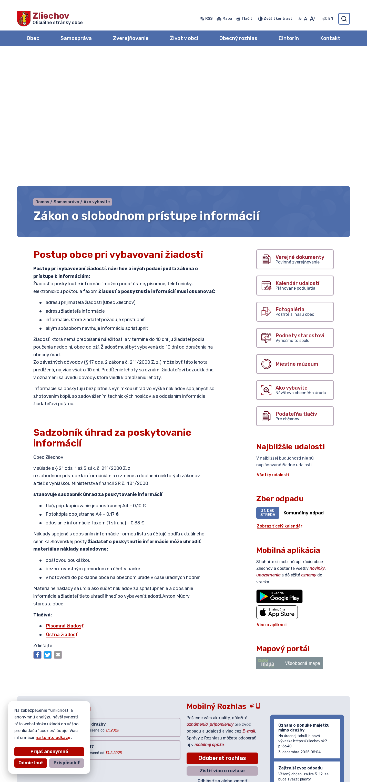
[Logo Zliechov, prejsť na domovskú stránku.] (50, 18)
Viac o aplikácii (272, 492)
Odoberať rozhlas (222, 625)
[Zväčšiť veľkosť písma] (312, 18)
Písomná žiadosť (65, 493)
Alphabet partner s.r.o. (93, 725)
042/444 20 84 (313, 751)
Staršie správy (290, 661)
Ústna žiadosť (62, 502)
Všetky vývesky (39, 634)
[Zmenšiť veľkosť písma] (300, 18)
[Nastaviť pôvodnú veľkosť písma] (305, 18)
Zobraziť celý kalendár (279, 393)
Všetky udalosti (273, 342)
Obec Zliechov (64, 730)
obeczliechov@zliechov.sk (324, 757)
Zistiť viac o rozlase (222, 638)
